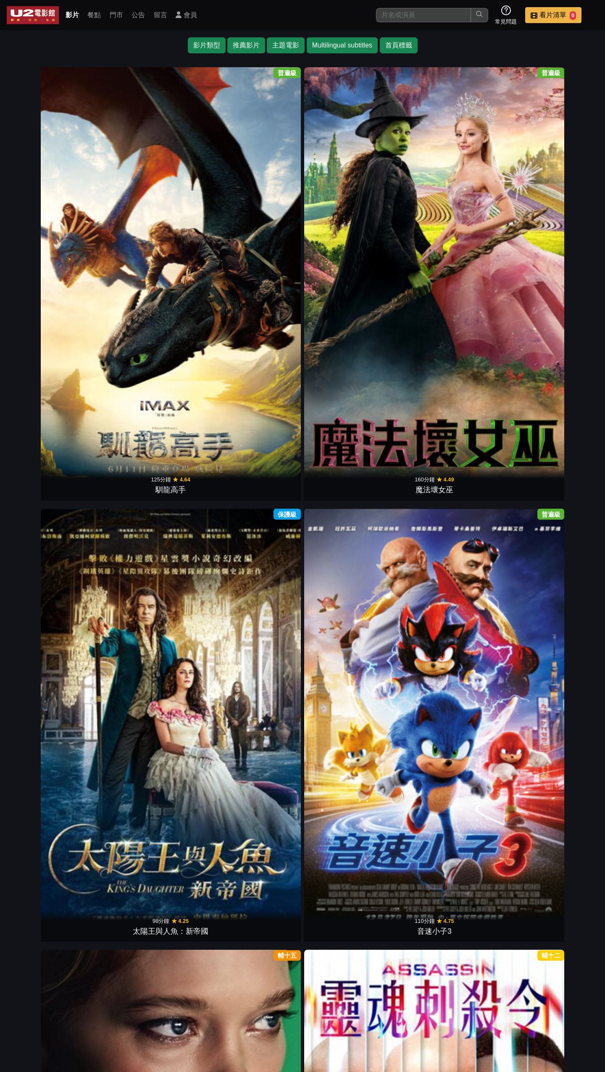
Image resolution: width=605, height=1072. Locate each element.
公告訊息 (412, 1012)
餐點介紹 (330, 1012)
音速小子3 (265, 171)
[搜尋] (423, 15)
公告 (138, 14)
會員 (186, 14)
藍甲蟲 (561, 428)
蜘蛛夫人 (265, 428)
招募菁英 (494, 1012)
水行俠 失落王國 (339, 428)
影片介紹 (289, 1012)
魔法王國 (118, 299)
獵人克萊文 (487, 171)
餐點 (94, 14)
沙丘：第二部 (191, 428)
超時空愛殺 (339, 171)
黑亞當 (191, 684)
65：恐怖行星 (191, 556)
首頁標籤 (398, 45)
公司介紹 (536, 1012)
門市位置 (371, 1012)
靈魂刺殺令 (413, 171)
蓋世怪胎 (561, 299)
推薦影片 (246, 45)
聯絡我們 (453, 1012)
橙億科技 (316, 1061)
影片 (72, 14)
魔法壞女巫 (118, 171)
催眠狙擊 (487, 428)
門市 (116, 14)
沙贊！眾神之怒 (339, 556)
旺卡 (413, 428)
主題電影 (285, 45)
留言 (160, 14)
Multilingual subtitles (342, 45)
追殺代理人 (118, 556)
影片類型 (206, 45)
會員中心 (577, 1012)
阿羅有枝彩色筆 (487, 299)
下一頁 (302, 972)
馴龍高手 (44, 171)
